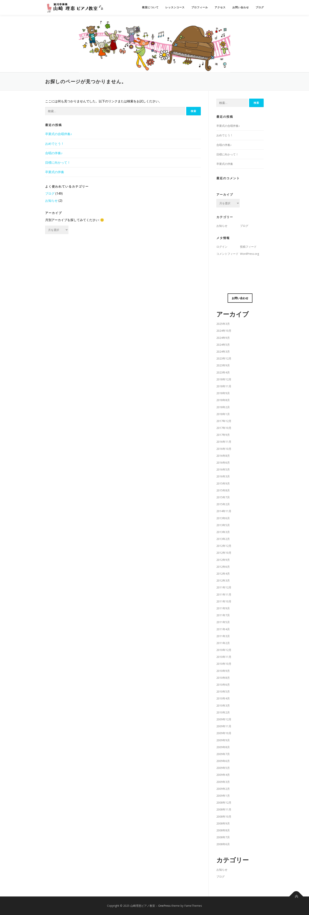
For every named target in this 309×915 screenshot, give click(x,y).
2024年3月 (223, 351)
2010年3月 (223, 705)
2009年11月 (223, 726)
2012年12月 (223, 546)
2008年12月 (223, 802)
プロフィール (199, 7)
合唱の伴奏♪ (53, 153)
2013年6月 (223, 518)
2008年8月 (223, 830)
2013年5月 (223, 525)
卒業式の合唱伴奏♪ (58, 134)
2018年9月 (223, 393)
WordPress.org (249, 254)
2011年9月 (223, 608)
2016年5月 (223, 469)
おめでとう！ (54, 143)
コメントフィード (227, 254)
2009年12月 (223, 719)
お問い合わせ (240, 7)
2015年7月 (223, 497)
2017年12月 (223, 421)
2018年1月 (223, 414)
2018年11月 (223, 386)
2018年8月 (223, 400)
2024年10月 (223, 330)
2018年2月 (223, 407)
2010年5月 (223, 691)
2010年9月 (223, 671)
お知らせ (51, 200)
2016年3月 (223, 476)
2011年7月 (223, 615)
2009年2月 (223, 789)
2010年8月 (223, 678)
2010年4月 (223, 698)
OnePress (164, 906)
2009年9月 (223, 740)
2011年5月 (223, 622)
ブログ (260, 7)
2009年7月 (223, 754)
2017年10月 (223, 428)
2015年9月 (223, 483)
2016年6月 (223, 462)
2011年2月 (223, 643)
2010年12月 (223, 650)
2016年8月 (223, 456)
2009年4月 (223, 775)
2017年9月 (223, 435)
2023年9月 (223, 365)
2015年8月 (223, 490)
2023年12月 (223, 358)
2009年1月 (223, 795)
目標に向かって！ (57, 162)
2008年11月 (223, 809)
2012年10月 (223, 553)
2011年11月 (223, 594)
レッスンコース (175, 7)
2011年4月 (223, 629)
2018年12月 (223, 379)
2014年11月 (223, 511)
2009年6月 (223, 761)
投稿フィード (248, 246)
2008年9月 (223, 823)
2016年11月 (223, 441)
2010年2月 (223, 712)
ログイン (221, 246)
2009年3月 (223, 782)
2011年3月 (223, 636)
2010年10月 (223, 664)
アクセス (220, 7)
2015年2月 (223, 504)
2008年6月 (223, 844)
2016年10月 (223, 449)
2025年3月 (223, 324)
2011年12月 (223, 587)
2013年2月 (223, 539)
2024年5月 (223, 344)
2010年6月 (223, 684)
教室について (150, 7)
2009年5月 (223, 768)
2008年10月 (223, 816)
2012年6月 (223, 567)
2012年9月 (223, 560)
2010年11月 (223, 657)
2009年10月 (223, 733)
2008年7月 (223, 837)
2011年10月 (223, 601)
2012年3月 (223, 580)
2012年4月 (223, 573)
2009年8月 (223, 747)
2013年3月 (223, 532)
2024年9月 (223, 338)
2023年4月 (223, 372)
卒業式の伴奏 (54, 172)
